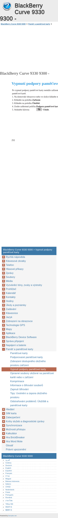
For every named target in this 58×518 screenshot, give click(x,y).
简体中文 (8, 507)
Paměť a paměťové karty (39, 24)
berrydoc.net (12, 515)
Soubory (10, 277)
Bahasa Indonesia (12, 481)
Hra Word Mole (14, 441)
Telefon (10, 265)
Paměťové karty (19, 353)
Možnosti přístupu (15, 429)
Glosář (9, 445)
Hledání (10, 409)
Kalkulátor (11, 433)
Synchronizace (14, 425)
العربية (7, 460)
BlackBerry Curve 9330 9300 (7, 6)
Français (8, 473)
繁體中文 (8, 510)
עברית (7, 476)
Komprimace (17, 381)
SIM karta (11, 413)
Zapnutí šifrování (19, 389)
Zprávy (9, 273)
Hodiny (10, 301)
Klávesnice (12, 313)
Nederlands (9, 490)
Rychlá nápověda (15, 257)
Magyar (8, 479)
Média (9, 281)
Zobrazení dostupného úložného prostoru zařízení (28, 363)
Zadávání (11, 309)
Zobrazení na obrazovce (19, 321)
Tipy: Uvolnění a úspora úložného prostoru (28, 395)
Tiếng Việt (9, 504)
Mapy (9, 329)
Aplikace (10, 333)
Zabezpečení (13, 417)
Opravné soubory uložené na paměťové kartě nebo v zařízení (32, 375)
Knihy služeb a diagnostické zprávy (25, 421)
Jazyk (9, 317)
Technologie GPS (15, 325)
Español (8, 471)
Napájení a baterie (16, 345)
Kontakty (10, 297)
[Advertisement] (29, 48)
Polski (7, 492)
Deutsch (8, 465)
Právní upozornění (16, 449)
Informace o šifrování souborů (26, 385)
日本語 (8, 487)
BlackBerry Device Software (21, 337)
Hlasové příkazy (15, 269)
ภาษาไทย (9, 500)
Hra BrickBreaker (15, 437)
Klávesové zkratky (16, 261)
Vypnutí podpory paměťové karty (28, 369)
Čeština (8, 463)
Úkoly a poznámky (16, 305)
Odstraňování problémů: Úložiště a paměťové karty (29, 403)
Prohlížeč (11, 289)
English (8, 468)
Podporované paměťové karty (26, 357)
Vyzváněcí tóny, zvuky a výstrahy (24, 285)
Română (8, 497)
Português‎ (9, 495)
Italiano (8, 484)
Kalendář (11, 293)
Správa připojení (15, 341)
